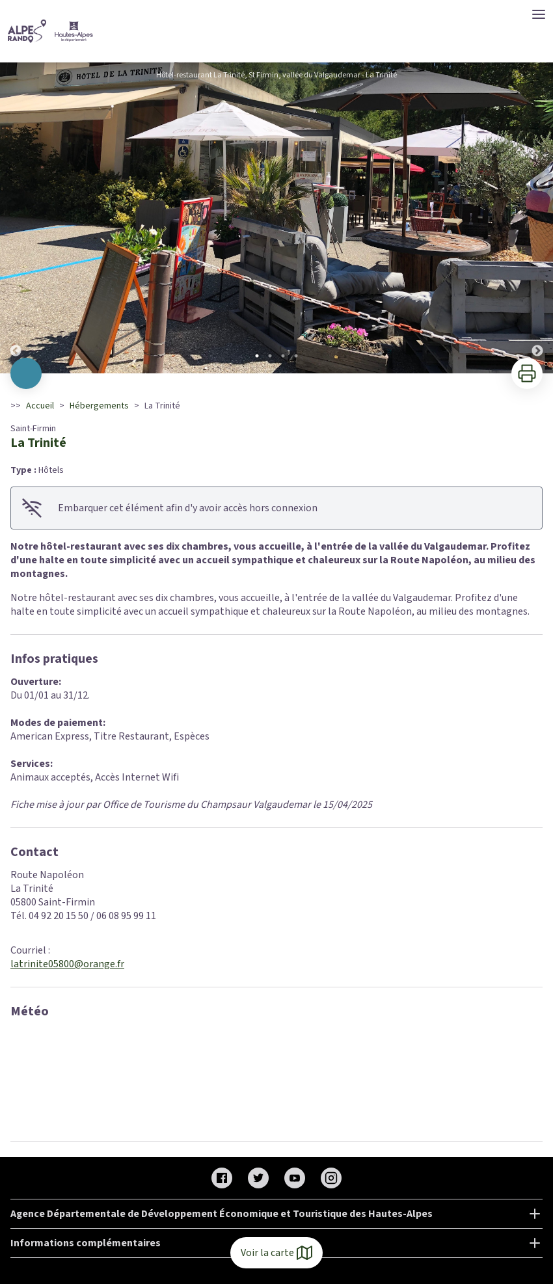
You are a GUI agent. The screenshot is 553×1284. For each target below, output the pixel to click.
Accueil (40, 405)
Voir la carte (276, 1253)
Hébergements (99, 405)
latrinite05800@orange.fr (67, 964)
